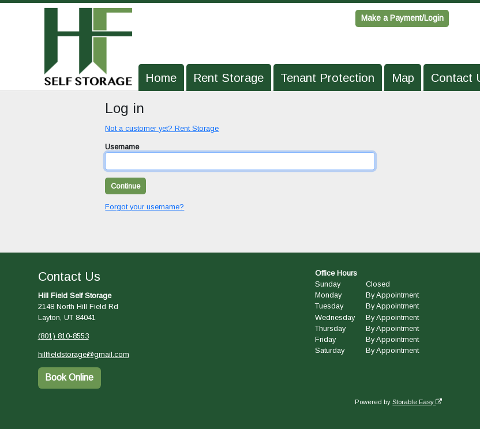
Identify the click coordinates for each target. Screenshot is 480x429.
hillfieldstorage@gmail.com (83, 354)
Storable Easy (417, 401)
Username (122, 146)
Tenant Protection (327, 78)
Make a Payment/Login (402, 17)
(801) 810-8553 (63, 336)
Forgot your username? (144, 206)
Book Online (69, 377)
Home (161, 78)
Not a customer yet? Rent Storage (162, 128)
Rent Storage (228, 78)
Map (403, 78)
